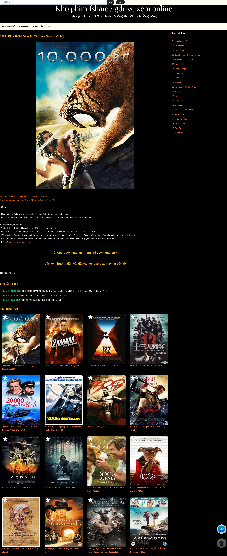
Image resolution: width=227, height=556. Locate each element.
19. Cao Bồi (177, 128)
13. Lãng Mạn (177, 101)
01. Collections (178, 46)
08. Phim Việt (177, 78)
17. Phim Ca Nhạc (179, 119)
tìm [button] (110, 2)
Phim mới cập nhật (180, 41)
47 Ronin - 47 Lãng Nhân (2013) (16, 487)
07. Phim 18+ (177, 73)
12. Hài (175, 96)
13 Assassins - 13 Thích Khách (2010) (146, 365)
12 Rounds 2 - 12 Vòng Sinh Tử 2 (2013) (62, 365)
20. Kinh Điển (177, 133)
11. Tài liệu (176, 91)
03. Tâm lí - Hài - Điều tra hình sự (186, 55)
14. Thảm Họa (178, 105)
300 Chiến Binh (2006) (96, 426)
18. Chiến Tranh (178, 123)
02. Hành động (178, 50)
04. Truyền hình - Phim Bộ (183, 59)
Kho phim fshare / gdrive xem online (113, 8)
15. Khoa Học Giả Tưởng (182, 110)
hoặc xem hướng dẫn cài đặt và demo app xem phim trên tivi (85, 263)
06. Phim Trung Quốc (181, 69)
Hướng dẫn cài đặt (42, 27)
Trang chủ (8, 27)
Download (24, 27)
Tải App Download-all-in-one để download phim (85, 252)
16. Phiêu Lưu (178, 114)
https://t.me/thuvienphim (19, 242)
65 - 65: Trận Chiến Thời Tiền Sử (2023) (62, 487)
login (120, 2)
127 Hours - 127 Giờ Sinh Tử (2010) (102, 365)
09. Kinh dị (176, 82)
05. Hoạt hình (177, 64)
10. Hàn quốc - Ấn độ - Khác (184, 87)
